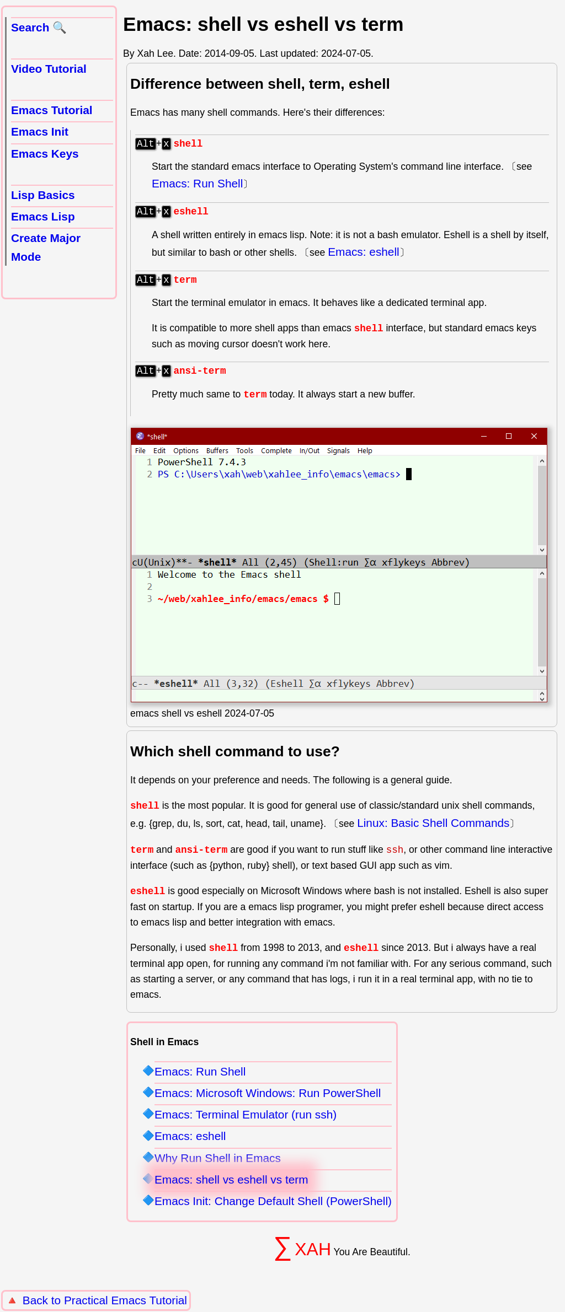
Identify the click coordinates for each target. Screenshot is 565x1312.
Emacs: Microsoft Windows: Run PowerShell (267, 1099)
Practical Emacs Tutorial (125, 1300)
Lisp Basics (43, 195)
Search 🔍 (39, 27)
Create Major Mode (46, 247)
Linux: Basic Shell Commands (433, 829)
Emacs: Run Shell (197, 185)
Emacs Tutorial (52, 110)
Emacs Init (39, 131)
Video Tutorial (49, 68)
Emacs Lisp (43, 216)
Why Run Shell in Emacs (217, 1164)
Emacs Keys (45, 153)
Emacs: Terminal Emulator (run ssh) (245, 1121)
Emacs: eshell (363, 255)
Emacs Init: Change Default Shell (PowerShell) (273, 1207)
